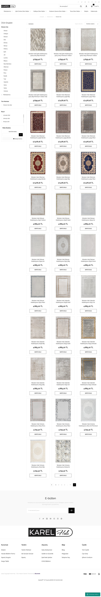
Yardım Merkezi (26, 565)
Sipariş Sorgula (6, 573)
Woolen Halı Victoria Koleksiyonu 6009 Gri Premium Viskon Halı (63, 480)
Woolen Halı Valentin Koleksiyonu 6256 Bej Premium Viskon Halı (38, 353)
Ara (21, 134)
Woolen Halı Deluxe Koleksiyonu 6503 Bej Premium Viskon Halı (63, 267)
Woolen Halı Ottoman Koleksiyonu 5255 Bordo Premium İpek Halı (63, 140)
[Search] (71, 6)
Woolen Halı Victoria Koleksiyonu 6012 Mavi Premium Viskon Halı (63, 438)
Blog (63, 565)
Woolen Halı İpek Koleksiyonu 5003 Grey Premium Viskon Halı (63, 55)
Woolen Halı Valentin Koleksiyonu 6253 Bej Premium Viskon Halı (37, 395)
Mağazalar (65, 569)
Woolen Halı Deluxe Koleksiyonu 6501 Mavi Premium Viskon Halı (38, 310)
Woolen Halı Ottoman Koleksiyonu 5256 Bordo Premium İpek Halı (37, 140)
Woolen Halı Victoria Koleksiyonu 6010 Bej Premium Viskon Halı (38, 480)
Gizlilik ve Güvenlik (47, 569)
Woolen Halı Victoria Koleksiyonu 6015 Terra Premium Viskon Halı (38, 438)
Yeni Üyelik (85, 565)
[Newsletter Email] (50, 526)
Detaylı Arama (17, 139)
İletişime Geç (66, 573)
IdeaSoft (40, 595)
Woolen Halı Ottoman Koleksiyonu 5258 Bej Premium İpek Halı (63, 97)
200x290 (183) (7, 115)
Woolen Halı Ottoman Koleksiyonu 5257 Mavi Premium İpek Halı (88, 97)
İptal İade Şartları (47, 573)
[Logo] (8, 6)
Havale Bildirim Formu (8, 569)
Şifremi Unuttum (87, 573)
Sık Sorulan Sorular (27, 569)
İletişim (3, 565)
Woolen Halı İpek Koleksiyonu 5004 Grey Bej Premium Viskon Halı (38, 55)
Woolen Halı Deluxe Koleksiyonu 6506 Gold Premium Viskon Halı (63, 225)
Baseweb (37, 589)
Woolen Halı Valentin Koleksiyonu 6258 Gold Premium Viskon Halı (63, 310)
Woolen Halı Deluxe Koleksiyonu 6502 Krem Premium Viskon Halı (88, 267)
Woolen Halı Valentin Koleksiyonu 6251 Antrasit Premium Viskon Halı (88, 395)
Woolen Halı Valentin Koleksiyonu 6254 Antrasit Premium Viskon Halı (88, 353)
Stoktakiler (31, 24)
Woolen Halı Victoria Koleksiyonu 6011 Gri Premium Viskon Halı (88, 438)
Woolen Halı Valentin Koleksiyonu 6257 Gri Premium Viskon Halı (88, 310)
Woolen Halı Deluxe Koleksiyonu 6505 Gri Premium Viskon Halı (88, 225)
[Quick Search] (10, 134)
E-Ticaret (46, 595)
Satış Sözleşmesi (47, 565)
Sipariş (23, 573)
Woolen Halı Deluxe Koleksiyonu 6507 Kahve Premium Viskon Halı (38, 225)
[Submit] (72, 526)
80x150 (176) (6, 122)
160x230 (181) (7, 118)
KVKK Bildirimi (46, 577)
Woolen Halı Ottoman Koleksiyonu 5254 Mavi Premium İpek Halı (88, 140)
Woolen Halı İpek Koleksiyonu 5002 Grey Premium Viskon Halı (88, 55)
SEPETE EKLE (38, 64)
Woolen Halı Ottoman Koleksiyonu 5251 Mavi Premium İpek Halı (88, 182)
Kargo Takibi (5, 577)
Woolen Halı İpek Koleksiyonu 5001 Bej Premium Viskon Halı (38, 97)
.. (67, 500)
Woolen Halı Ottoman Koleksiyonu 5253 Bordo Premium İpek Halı (37, 182)
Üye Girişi (85, 569)
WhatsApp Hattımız (93, 594)
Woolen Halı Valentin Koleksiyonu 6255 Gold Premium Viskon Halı (63, 353)
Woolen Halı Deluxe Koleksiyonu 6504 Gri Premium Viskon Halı (37, 267)
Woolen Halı (58, 16)
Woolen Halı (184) (8, 105)
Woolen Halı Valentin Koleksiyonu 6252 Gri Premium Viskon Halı (63, 395)
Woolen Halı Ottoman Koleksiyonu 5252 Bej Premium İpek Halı (63, 182)
